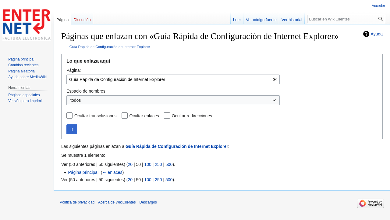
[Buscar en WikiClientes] (346, 19)
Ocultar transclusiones (95, 115)
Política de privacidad (77, 202)
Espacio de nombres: (86, 91)
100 (147, 164)
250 (158, 164)
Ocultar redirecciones (192, 115)
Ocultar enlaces (144, 115)
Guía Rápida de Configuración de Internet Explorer (109, 47)
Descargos (148, 202)
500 (168, 164)
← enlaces (112, 172)
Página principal (83, 172)
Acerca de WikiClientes (117, 202)
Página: (73, 70)
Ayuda (377, 33)
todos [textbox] (75, 100)
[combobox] (173, 79)
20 (130, 164)
